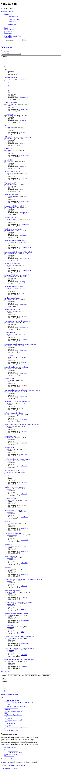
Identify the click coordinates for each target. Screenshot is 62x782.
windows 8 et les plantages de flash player (17, 321)
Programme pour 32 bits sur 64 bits (15, 240)
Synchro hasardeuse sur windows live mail (17, 459)
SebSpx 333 (10, 173)
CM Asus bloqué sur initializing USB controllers (19, 636)
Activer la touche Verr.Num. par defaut (16, 367)
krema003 (24, 97)
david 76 (9, 127)
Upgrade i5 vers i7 (10, 183)
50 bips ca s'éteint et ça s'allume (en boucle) (17, 137)
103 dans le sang (12, 535)
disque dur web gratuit (11, 556)
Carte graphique (9, 114)
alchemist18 (10, 627)
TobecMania (24, 109)
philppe (9, 288)
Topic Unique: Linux (10, 77)
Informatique (7, 47)
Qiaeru (23, 765)
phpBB (12, 762)
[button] (4, 66)
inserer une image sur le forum (13, 286)
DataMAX (10, 79)
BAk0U (23, 339)
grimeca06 (10, 392)
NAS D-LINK (8, 355)
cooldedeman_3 (11, 219)
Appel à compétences (10, 102)
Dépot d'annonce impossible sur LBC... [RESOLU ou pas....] (22, 424)
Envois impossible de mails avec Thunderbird (18, 252)
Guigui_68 (24, 597)
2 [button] (4, 61)
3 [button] (4, 63)
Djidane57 (10, 500)
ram (5, 125)
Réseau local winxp (10, 436)
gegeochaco (10, 615)
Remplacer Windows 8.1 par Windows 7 (16, 275)
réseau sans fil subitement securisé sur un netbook (19, 648)
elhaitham (10, 512)
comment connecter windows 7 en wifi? (16, 613)
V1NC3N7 (24, 563)
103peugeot (11, 115)
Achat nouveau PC (10, 332)
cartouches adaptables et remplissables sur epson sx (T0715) (22, 390)
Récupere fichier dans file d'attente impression (18, 602)
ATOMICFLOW (26, 247)
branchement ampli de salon (12, 590)
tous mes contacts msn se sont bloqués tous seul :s (19, 659)
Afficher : (10, 675)
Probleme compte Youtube (12, 298)
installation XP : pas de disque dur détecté (17, 401)
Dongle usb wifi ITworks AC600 (14, 206)
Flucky (23, 281)
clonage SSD (8, 148)
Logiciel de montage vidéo (12, 263)
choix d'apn (7, 567)
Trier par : (28, 675)
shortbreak (10, 230)
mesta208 (10, 104)
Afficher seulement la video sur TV (15, 413)
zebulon (9, 265)
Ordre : (44, 675)
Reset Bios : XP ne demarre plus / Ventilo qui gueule (20, 344)
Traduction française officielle (10, 765)
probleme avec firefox (11, 217)
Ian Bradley (12, 759)
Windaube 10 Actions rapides (13, 229)
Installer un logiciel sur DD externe (15, 487)
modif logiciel (8, 160)
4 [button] (4, 64)
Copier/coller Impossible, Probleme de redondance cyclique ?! (23, 579)
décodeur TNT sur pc (10, 544)
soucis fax (7, 521)
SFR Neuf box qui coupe (11, 470)
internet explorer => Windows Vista (15, 510)
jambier (23, 120)
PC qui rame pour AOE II (12, 171)
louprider (9, 357)
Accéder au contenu (7, 11)
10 (9, 92)
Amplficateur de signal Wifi (12, 533)
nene (8, 380)
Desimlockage (8, 625)
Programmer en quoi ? (11, 194)
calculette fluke (9, 378)
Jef (22, 632)
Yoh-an (9, 138)
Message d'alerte (9, 447)
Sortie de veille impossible (12, 309)
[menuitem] (13, 16)
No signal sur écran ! (10, 498)
